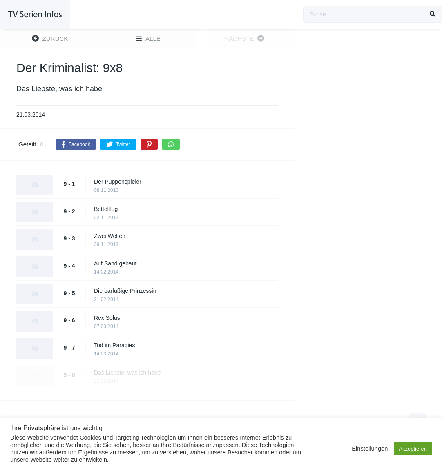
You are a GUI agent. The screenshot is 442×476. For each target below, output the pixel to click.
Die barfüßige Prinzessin (125, 290)
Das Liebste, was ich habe (127, 372)
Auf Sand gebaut (115, 263)
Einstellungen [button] (370, 448)
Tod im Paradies (114, 345)
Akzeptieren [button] (413, 449)
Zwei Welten (109, 236)
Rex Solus (107, 317)
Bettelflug (106, 209)
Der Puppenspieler (117, 181)
